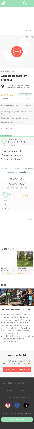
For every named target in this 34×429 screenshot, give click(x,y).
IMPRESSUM (26, 397)
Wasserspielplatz (7, 71)
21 (9, 142)
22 (14, 142)
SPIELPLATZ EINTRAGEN (17, 369)
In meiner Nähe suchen (17, 419)
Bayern (16, 168)
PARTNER (23, 390)
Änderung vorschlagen (14, 151)
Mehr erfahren (15, 341)
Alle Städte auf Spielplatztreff (17, 413)
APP (4, 383)
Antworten (6, 208)
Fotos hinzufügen (12, 159)
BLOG (17, 383)
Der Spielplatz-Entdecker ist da (15, 309)
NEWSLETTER (26, 383)
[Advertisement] (18, 231)
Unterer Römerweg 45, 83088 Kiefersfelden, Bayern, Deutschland (19, 86)
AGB (5, 397)
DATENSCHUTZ (14, 397)
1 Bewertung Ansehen (7, 98)
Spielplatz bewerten (13, 155)
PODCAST (11, 383)
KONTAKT (11, 390)
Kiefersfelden (28, 168)
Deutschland (6, 168)
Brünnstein (13, 139)
